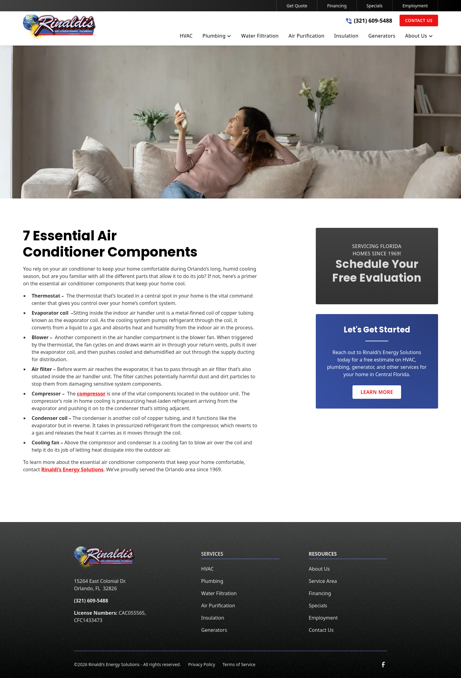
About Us (319, 568)
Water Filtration (219, 593)
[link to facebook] (383, 664)
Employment (415, 6)
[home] (59, 28)
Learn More (376, 392)
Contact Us (419, 20)
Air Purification (218, 605)
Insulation (212, 617)
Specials (375, 6)
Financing (337, 6)
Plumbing (212, 581)
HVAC (207, 568)
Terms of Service (239, 664)
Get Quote (296, 6)
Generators (214, 630)
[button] (216, 37)
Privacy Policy (201, 664)
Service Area (323, 581)
